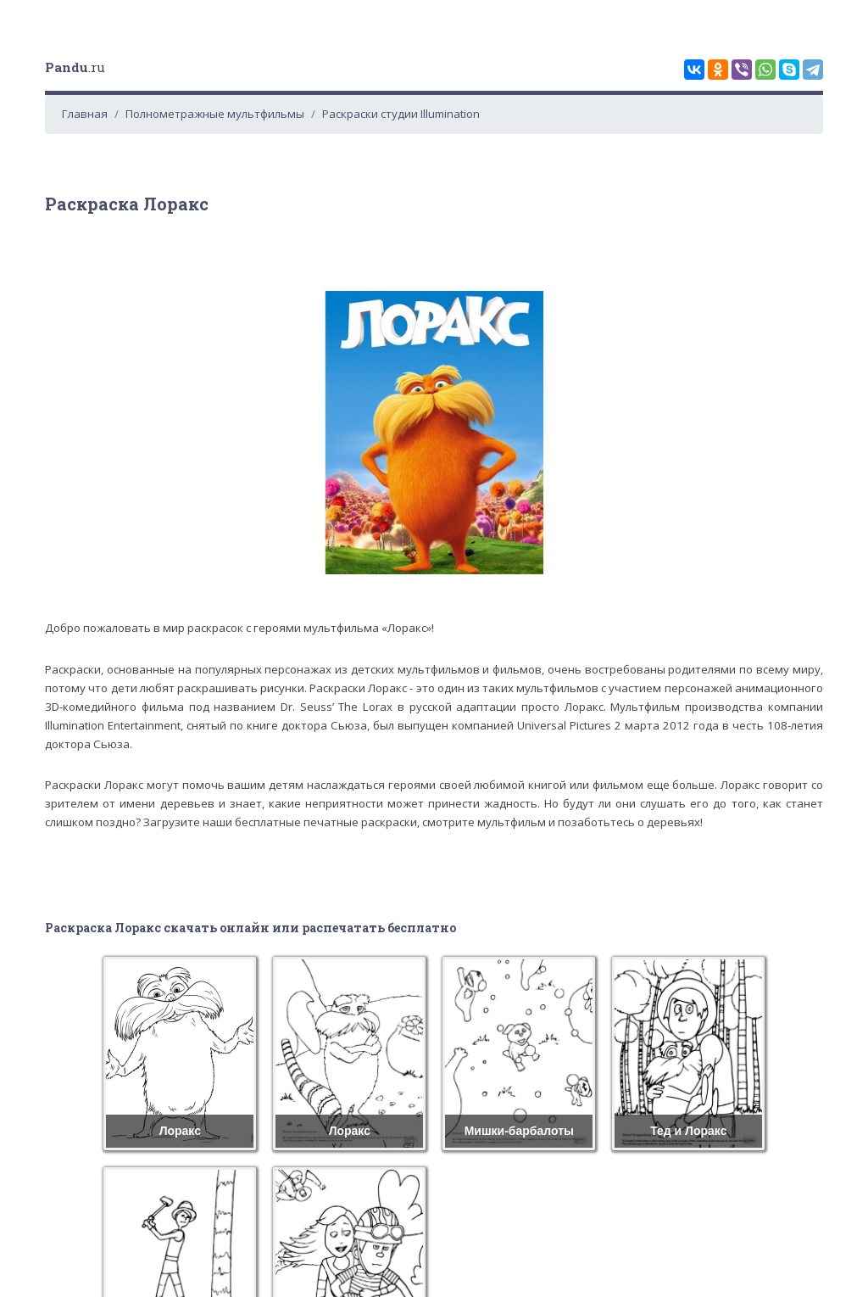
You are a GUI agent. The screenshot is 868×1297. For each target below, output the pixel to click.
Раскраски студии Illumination (401, 113)
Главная (85, 113)
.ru (75, 67)
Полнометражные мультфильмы (214, 113)
